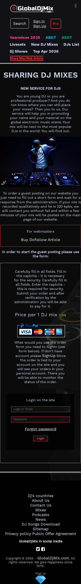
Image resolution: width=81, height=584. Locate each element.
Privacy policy (18, 533)
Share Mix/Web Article (26, 58)
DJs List (71, 44)
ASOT (67, 37)
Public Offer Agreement (54, 533)
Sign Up (39, 26)
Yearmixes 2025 (25, 37)
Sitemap (40, 529)
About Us (40, 500)
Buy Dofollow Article (40, 239)
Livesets (18, 44)
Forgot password (40, 429)
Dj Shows (19, 51)
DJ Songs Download (41, 524)
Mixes (40, 510)
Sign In (39, 21)
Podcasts (40, 514)
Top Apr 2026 (46, 51)
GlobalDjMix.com (53, 558)
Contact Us (40, 505)
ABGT (51, 37)
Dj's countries (40, 495)
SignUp (49, 355)
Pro (56, 23)
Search (19, 23)
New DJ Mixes (44, 44)
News (40, 519)
